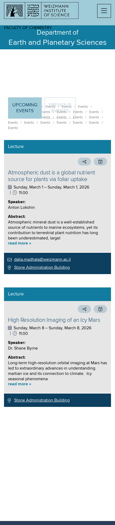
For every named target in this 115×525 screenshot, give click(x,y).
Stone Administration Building (42, 267)
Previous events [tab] (60, 108)
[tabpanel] (57, 273)
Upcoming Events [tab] (27, 110)
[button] (104, 11)
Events (13, 123)
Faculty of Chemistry (28, 27)
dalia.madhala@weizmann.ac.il (42, 259)
